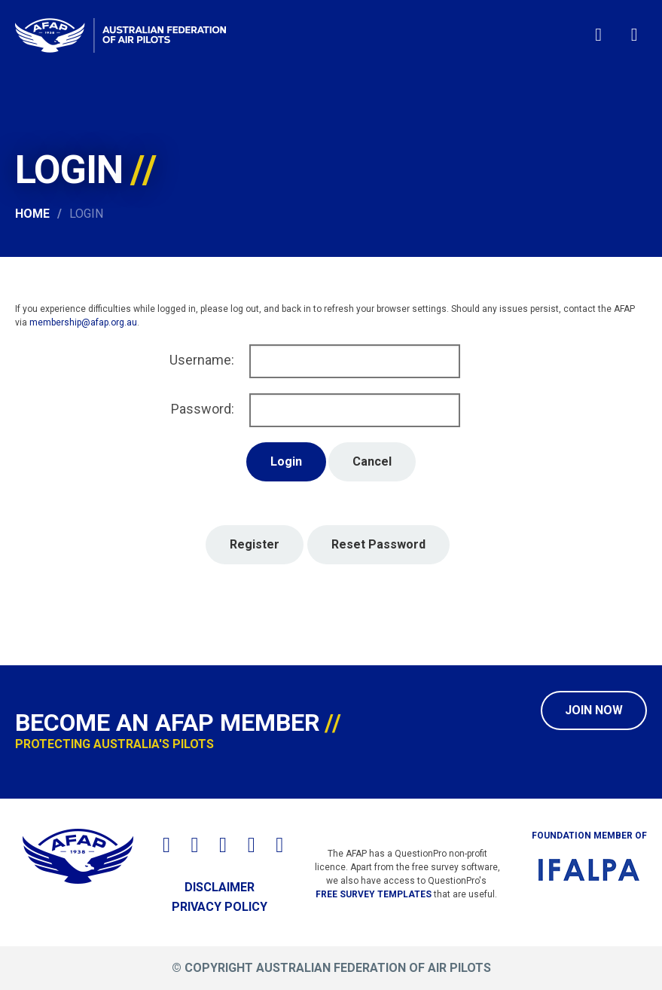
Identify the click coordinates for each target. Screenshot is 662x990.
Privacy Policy (219, 907)
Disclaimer (220, 887)
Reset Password (378, 544)
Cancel (372, 461)
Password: (202, 409)
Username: (201, 360)
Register (254, 544)
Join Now (594, 710)
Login (86, 213)
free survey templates (374, 894)
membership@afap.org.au (83, 322)
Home (32, 213)
